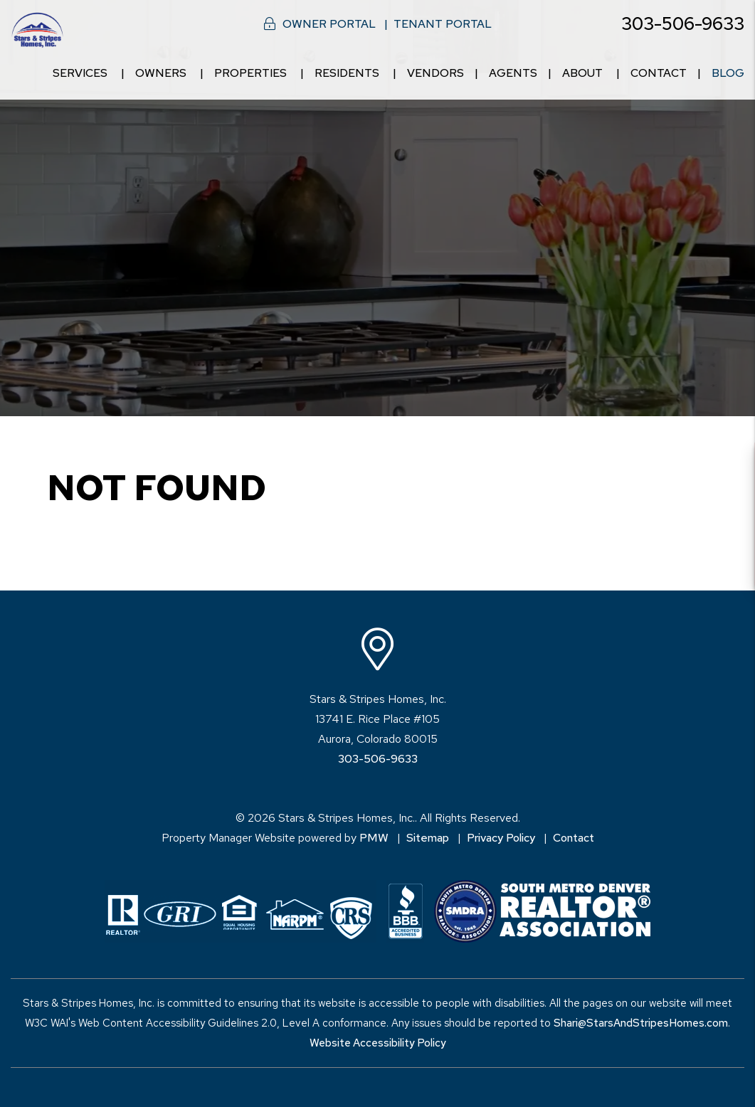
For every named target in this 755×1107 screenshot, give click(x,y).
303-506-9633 (682, 24)
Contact (658, 72)
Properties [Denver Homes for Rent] (250, 72)
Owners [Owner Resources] (160, 72)
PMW (374, 837)
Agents (513, 72)
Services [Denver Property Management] (80, 72)
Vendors (435, 72)
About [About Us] (582, 72)
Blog (728, 72)
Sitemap (427, 837)
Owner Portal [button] (329, 23)
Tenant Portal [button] (443, 23)
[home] (37, 28)
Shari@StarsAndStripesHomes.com (641, 1023)
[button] (731, 466)
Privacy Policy (501, 837)
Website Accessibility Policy (378, 1043)
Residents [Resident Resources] (347, 72)
